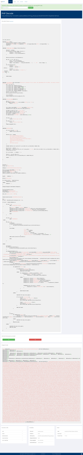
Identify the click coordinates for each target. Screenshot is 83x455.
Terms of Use (38, 453)
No (35, 339)
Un (3, 1)
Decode (10, 1)
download (11, 21)
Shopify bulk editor (49, 453)
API (18, 1)
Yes (8, 339)
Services (21, 1)
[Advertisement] (72, 27)
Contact (26, 1)
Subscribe (31, 7)
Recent (14, 1)
